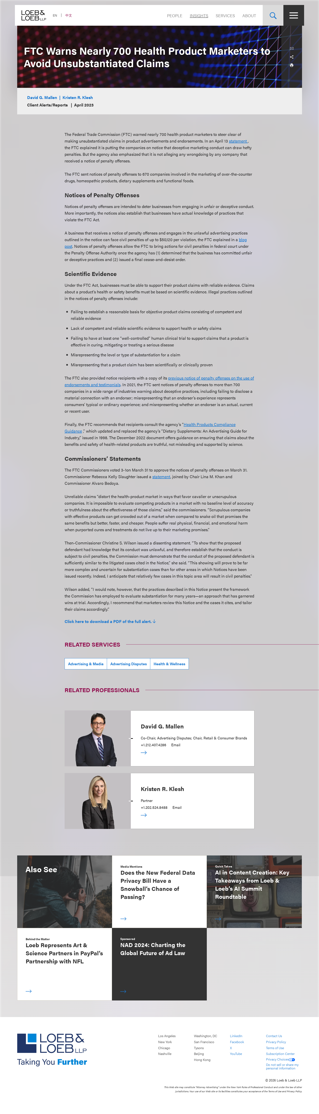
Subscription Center (280, 1053)
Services (223, 15)
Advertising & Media (86, 663)
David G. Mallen (42, 97)
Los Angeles (167, 1036)
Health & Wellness (169, 663)
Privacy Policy (276, 1041)
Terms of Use (275, 1047)
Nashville (164, 1053)
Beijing (199, 1053)
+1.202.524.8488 (154, 807)
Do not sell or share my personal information (282, 1066)
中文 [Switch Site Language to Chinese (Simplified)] (71, 15)
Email (175, 744)
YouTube (236, 1053)
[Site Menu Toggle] (291, 15)
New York (165, 1041)
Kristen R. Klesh (78, 97)
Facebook (237, 1041)
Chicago (164, 1047)
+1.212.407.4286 (153, 744)
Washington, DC (205, 1036)
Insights (197, 15)
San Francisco (204, 1041)
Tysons (199, 1047)
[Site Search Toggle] (271, 15)
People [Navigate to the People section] (172, 15)
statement (238, 141)
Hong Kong (202, 1059)
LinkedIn (236, 1036)
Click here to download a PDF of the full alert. (108, 621)
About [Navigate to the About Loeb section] (247, 15)
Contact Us (274, 1036)
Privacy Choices (280, 1059)
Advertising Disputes (128, 663)
